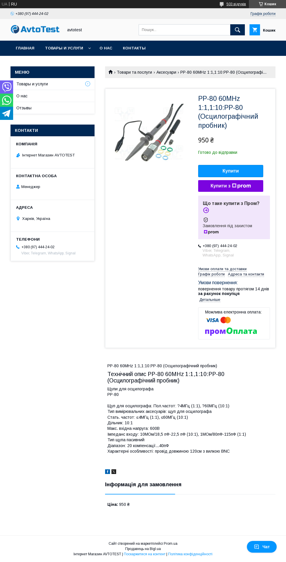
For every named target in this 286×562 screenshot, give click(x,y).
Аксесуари (166, 72)
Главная (25, 48)
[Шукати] (237, 29)
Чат (262, 546)
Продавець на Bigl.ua (143, 549)
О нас (106, 48)
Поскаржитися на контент (144, 554)
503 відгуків (236, 4)
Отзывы (24, 108)
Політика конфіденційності (190, 554)
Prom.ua (170, 544)
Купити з (230, 186)
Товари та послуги (134, 72)
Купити (231, 170)
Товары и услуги (64, 48)
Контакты (134, 48)
